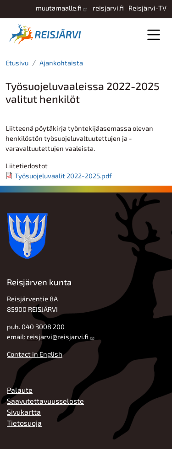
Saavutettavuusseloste (45, 400)
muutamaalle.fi (59, 8)
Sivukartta (24, 411)
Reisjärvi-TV (147, 8)
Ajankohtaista (61, 63)
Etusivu (17, 63)
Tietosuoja (24, 422)
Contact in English (34, 354)
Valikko (153, 34)
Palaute (20, 389)
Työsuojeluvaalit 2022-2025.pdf (63, 175)
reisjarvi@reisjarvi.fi (58, 336)
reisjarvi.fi (108, 8)
